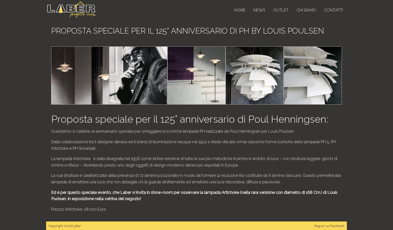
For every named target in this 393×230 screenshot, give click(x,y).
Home (239, 10)
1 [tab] (177, 108)
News (259, 10)
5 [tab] (207, 108)
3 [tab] (192, 108)
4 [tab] (200, 108)
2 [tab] (185, 108)
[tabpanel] (80, 75)
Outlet (280, 10)
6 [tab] (215, 108)
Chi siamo (306, 10)
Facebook (337, 226)
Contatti (333, 10)
